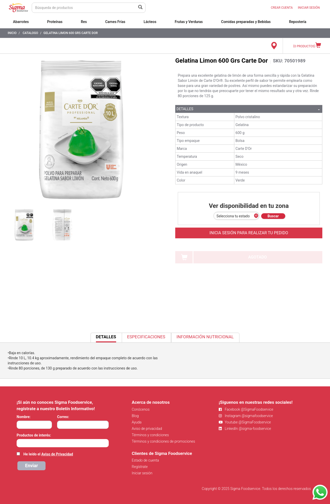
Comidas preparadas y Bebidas (246, 22)
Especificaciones (146, 336)
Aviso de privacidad (147, 429)
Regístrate (140, 467)
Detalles (185, 109)
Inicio (12, 33)
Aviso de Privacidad (57, 454)
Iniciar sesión (142, 473)
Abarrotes (21, 22)
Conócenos (141, 409)
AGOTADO (257, 257)
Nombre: (23, 417)
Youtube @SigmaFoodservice (245, 422)
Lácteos (150, 22)
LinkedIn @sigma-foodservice (245, 429)
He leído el (48, 454)
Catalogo (30, 33)
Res (84, 22)
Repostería (297, 22)
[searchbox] (19, 442)
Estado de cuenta (145, 460)
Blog (135, 416)
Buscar (273, 216)
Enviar (31, 465)
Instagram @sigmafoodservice (246, 416)
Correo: (63, 417)
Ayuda (136, 422)
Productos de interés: (34, 435)
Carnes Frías (115, 22)
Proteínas (54, 22)
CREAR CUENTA (282, 7)
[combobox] (63, 443)
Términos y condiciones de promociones (163, 441)
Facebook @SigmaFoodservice (246, 409)
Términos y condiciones (150, 435)
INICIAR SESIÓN (309, 7)
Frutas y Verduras (189, 22)
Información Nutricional (205, 336)
